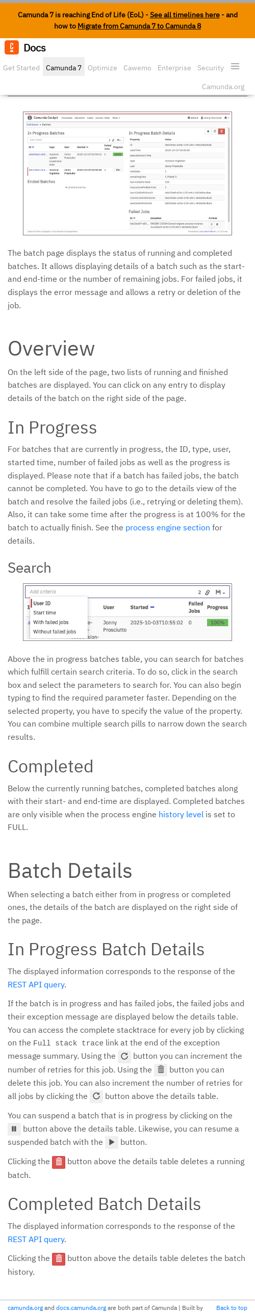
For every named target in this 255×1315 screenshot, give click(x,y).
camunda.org (25, 1307)
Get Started (21, 67)
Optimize (102, 67)
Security (210, 67)
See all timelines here (185, 14)
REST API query (36, 984)
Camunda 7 (64, 67)
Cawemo (137, 67)
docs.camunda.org (81, 1307)
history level (181, 814)
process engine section (167, 527)
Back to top (231, 1307)
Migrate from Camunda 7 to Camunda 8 (139, 26)
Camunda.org (223, 86)
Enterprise (174, 67)
